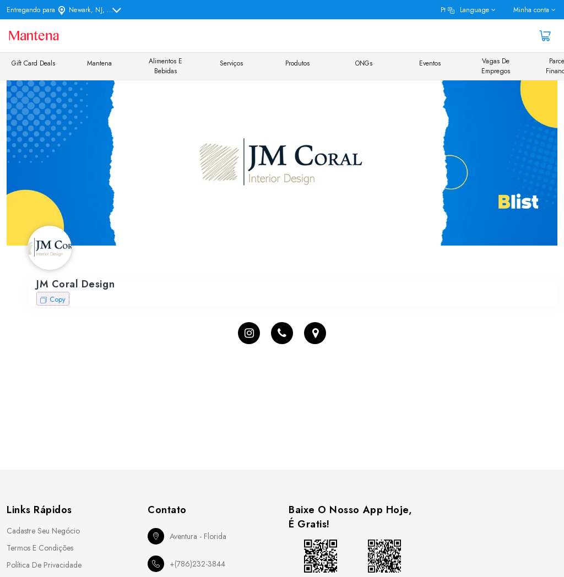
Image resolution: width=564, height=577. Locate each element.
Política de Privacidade (44, 564)
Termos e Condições (40, 547)
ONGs (363, 63)
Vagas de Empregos (495, 66)
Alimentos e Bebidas (165, 66)
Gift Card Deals (33, 63)
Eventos (430, 63)
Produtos (297, 63)
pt (465, 10)
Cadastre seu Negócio (43, 530)
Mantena (99, 63)
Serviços (231, 63)
